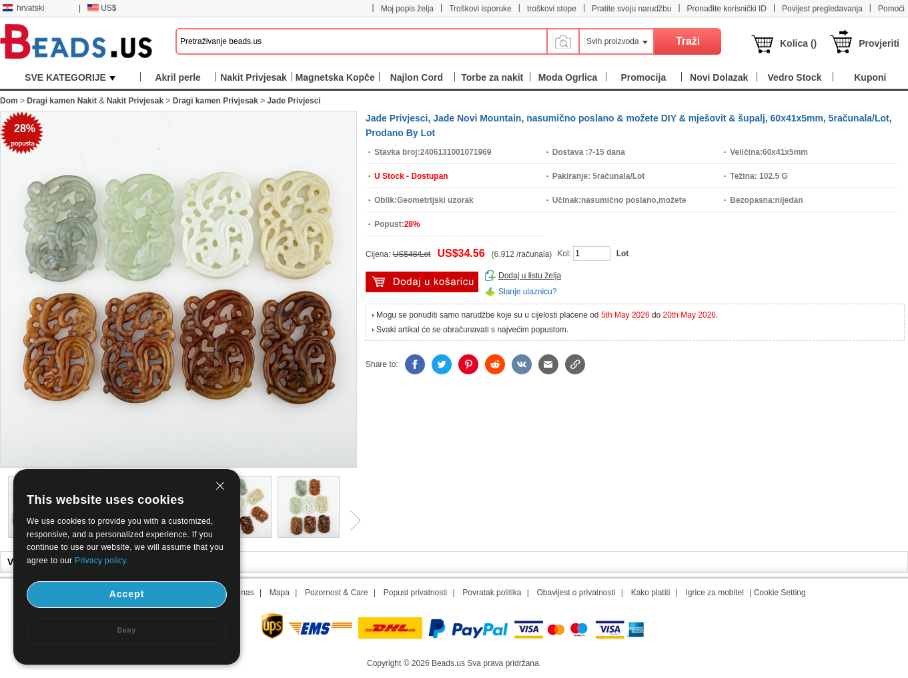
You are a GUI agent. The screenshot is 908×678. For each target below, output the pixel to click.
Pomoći (891, 8)
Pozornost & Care (336, 592)
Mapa (280, 592)
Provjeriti (879, 43)
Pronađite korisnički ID (727, 8)
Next (350, 521)
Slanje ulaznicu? (527, 291)
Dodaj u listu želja (529, 275)
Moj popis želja (407, 8)
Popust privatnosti (415, 592)
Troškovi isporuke (480, 8)
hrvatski (23, 8)
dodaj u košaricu (422, 282)
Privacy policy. (101, 560)
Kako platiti (650, 592)
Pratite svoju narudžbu (631, 8)
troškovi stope (551, 8)
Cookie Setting (780, 592)
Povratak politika (491, 592)
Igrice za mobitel (714, 592)
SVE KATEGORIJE (70, 77)
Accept (127, 594)
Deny (126, 630)
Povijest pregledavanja (822, 8)
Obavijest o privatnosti (575, 592)
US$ (101, 8)
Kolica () (798, 43)
